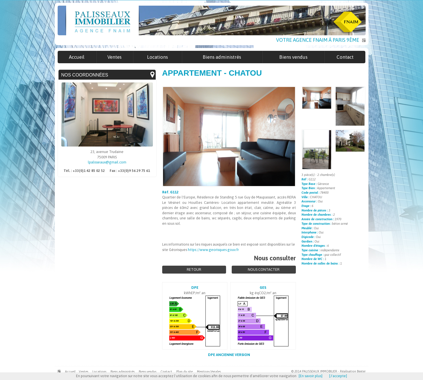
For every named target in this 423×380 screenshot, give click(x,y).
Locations (99, 371)
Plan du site (184, 371)
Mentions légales (209, 371)
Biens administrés (122, 371)
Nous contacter (263, 269)
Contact (166, 371)
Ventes (83, 371)
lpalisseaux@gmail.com (107, 162)
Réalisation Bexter (353, 371)
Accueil (70, 371)
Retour (194, 269)
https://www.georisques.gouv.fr (213, 250)
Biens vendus (147, 371)
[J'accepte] (338, 376)
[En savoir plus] (310, 376)
